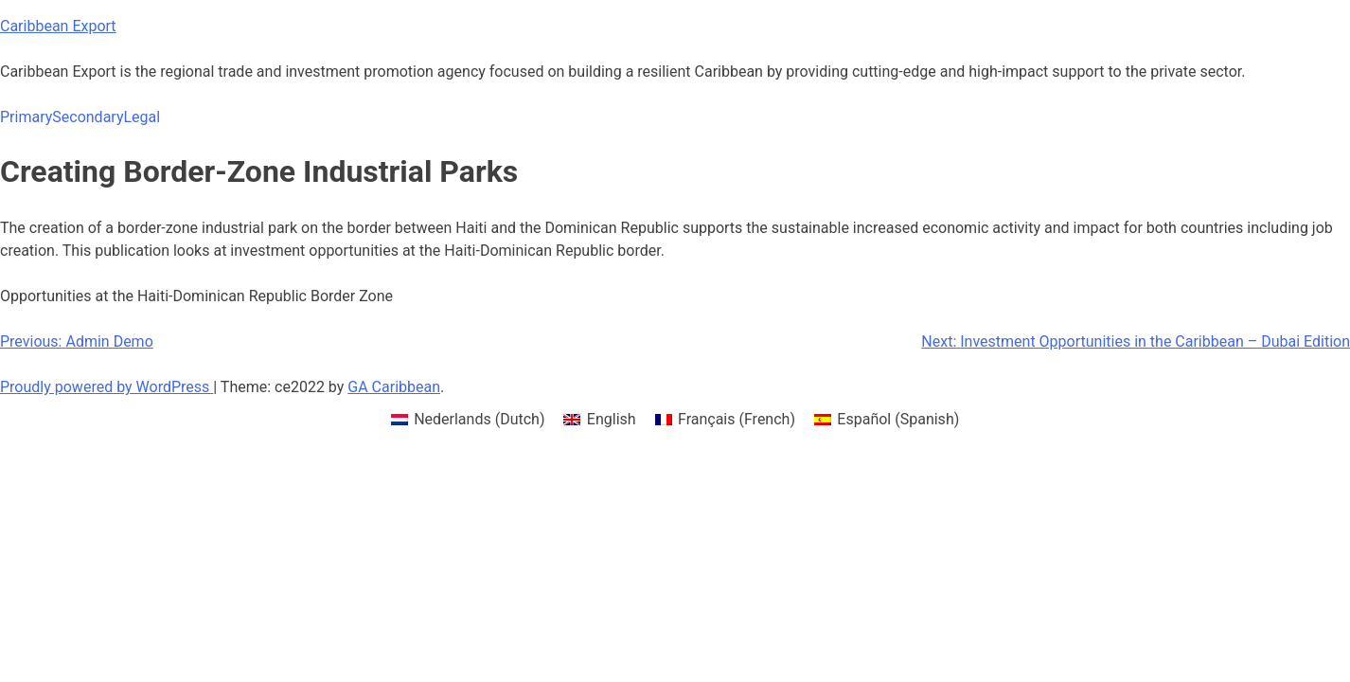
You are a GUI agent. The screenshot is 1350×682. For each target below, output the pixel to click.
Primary (26, 117)
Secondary (87, 117)
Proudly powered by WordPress (106, 387)
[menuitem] (468, 419)
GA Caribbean (393, 387)
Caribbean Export (58, 26)
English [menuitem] (611, 419)
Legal (141, 117)
